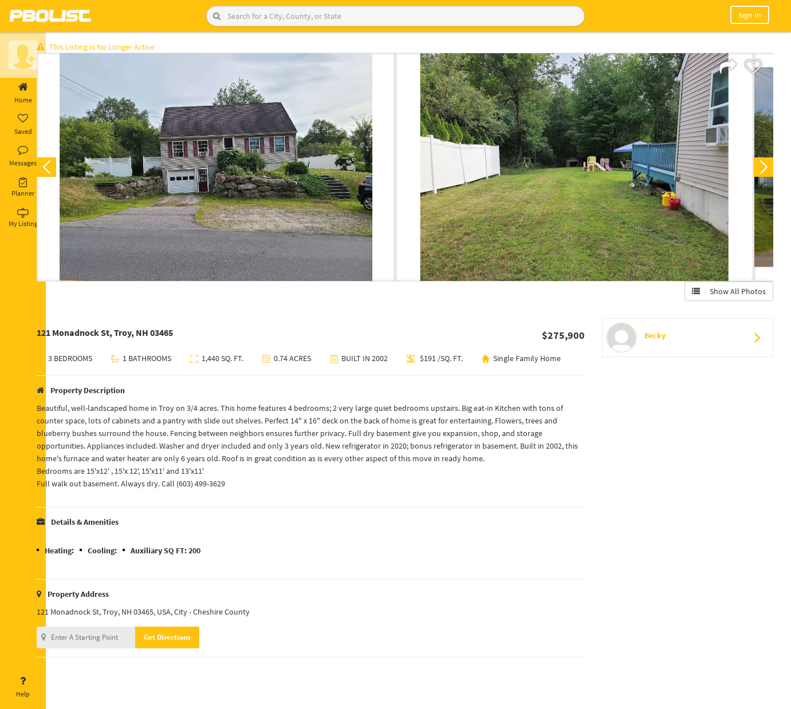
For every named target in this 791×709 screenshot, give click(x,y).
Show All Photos (727, 293)
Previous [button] (64, 169)
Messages (23, 156)
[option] (233, 169)
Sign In (749, 15)
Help (23, 687)
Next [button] (761, 169)
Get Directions (185, 654)
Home (23, 93)
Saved (23, 125)
